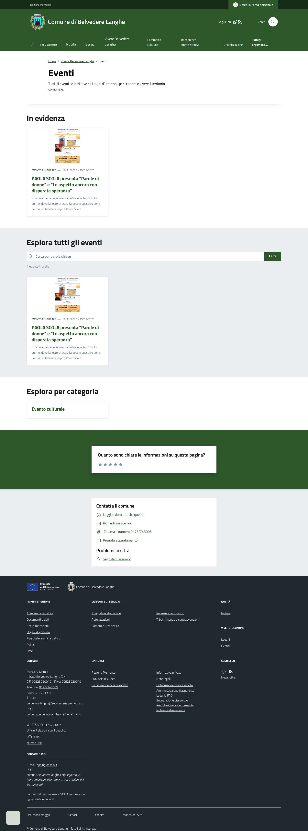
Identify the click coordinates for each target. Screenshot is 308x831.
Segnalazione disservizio (172, 700)
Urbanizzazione (233, 44)
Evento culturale (44, 170)
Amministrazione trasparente (175, 690)
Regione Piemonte (40, 5)
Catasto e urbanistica (105, 625)
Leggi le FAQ (164, 695)
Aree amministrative (40, 613)
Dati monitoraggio (38, 814)
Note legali (163, 678)
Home (52, 61)
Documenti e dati (38, 619)
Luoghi (225, 639)
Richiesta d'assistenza (170, 710)
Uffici (30, 650)
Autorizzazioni (101, 619)
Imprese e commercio (170, 613)
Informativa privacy (169, 672)
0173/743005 (48, 687)
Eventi (225, 645)
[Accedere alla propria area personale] (253, 4)
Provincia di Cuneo (103, 678)
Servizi (90, 44)
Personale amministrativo (43, 638)
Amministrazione (44, 44)
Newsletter (228, 677)
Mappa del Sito (132, 814)
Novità (71, 44)
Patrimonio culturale (154, 42)
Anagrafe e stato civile (106, 613)
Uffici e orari (34, 736)
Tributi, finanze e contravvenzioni (177, 619)
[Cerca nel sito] (271, 21)
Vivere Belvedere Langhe (117, 41)
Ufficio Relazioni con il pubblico (46, 730)
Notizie (225, 613)
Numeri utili (34, 743)
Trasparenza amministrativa (190, 42)
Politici (31, 644)
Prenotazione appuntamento (175, 705)
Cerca (273, 256)
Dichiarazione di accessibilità (110, 685)
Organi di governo (38, 632)
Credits (99, 814)
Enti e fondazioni (38, 625)
